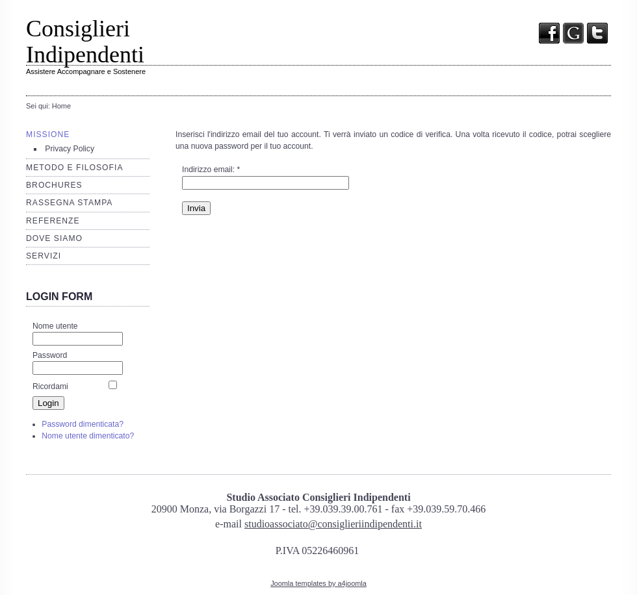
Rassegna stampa (69, 202)
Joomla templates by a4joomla (318, 583)
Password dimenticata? (83, 424)
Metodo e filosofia (75, 167)
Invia (196, 208)
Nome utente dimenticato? (88, 435)
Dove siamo (54, 238)
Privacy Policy (69, 148)
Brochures (54, 185)
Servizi (43, 255)
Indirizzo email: (211, 169)
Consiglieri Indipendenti (85, 42)
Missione (48, 134)
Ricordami (50, 386)
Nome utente (55, 326)
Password (49, 355)
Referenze (53, 220)
